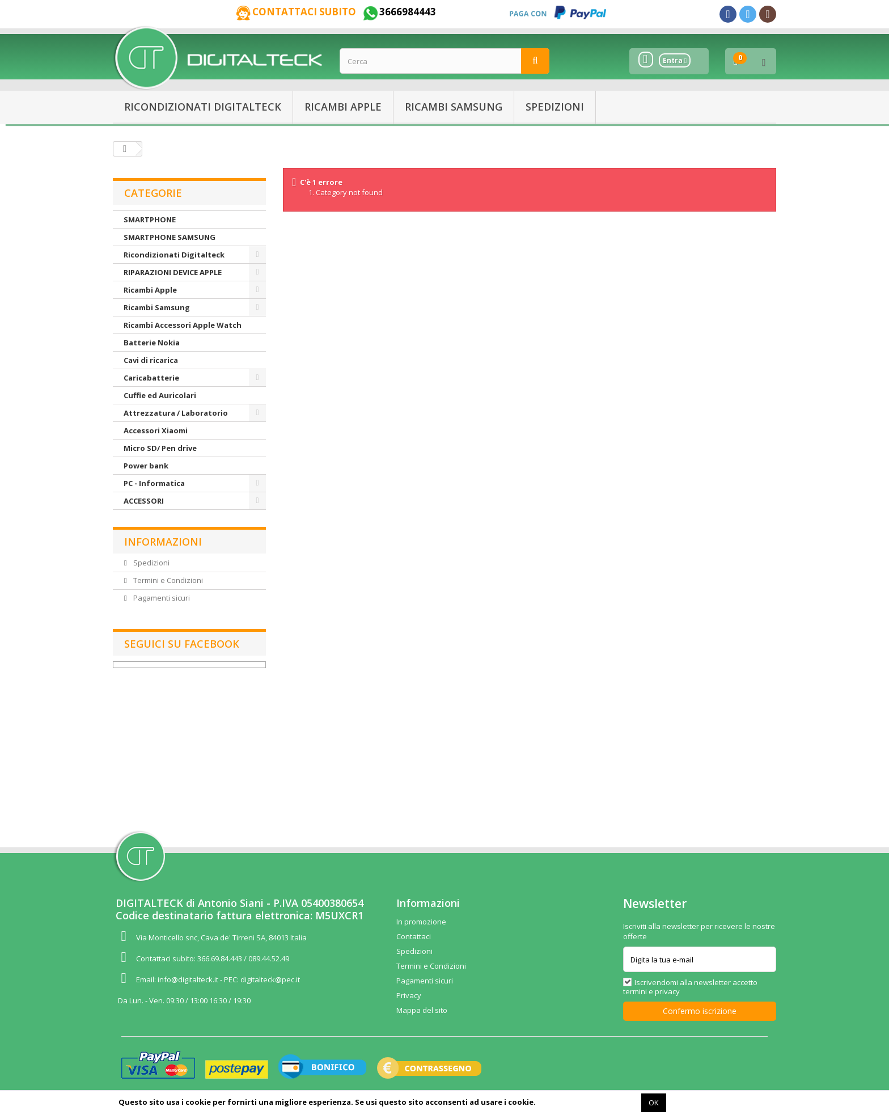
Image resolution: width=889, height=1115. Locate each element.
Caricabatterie (151, 378)
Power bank (146, 466)
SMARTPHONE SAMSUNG (169, 237)
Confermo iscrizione (699, 1011)
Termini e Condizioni (167, 580)
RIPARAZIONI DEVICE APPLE (173, 272)
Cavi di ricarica (151, 360)
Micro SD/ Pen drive (160, 448)
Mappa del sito (421, 1010)
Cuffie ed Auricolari (160, 395)
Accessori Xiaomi (156, 430)
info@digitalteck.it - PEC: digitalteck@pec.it (229, 979)
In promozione (421, 922)
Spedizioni (555, 106)
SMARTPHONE (150, 219)
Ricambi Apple (343, 106)
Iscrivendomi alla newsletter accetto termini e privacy (690, 986)
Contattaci (413, 936)
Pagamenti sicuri (161, 598)
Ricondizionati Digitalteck (202, 106)
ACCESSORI (144, 501)
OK (654, 1102)
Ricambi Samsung (453, 106)
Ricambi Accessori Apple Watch (183, 325)
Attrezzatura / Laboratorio (176, 413)
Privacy (408, 995)
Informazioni (163, 541)
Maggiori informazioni (587, 1102)
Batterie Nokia (152, 342)
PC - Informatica (154, 483)
